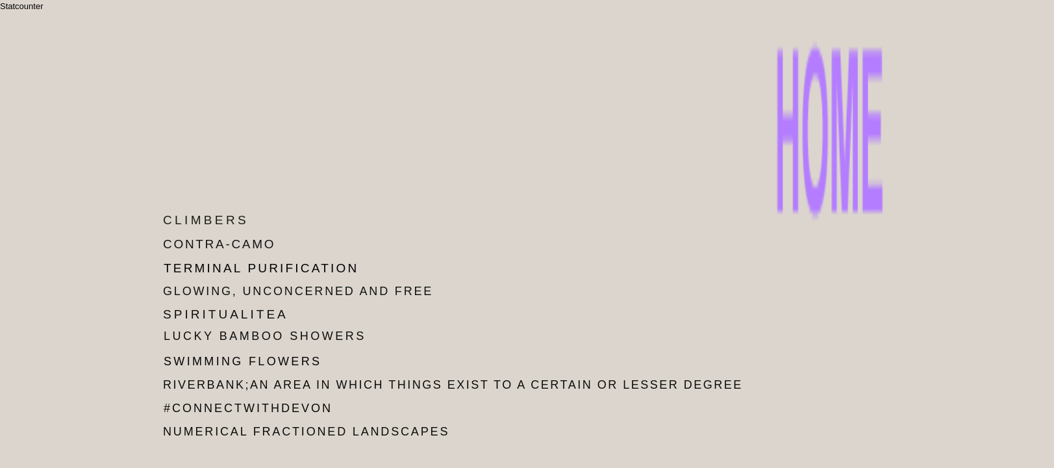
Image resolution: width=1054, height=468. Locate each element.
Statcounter (22, 6)
